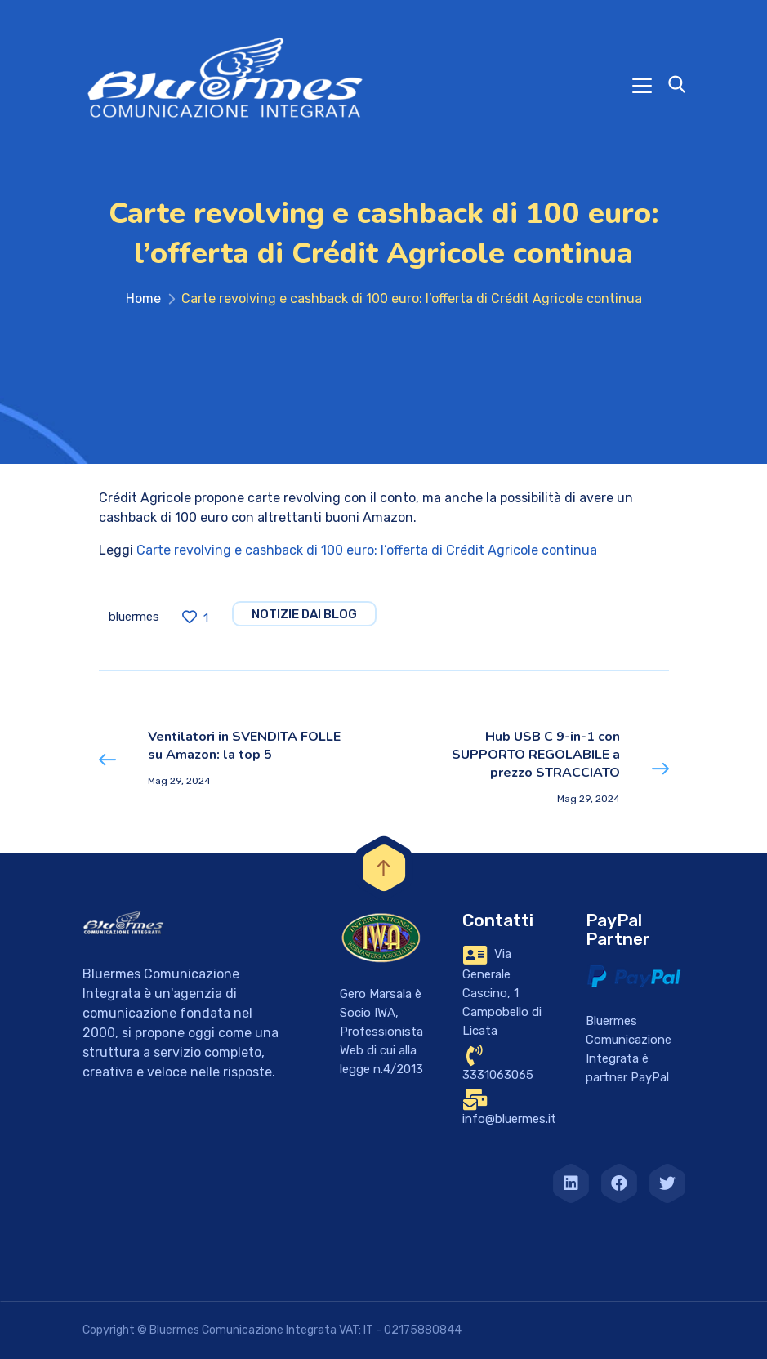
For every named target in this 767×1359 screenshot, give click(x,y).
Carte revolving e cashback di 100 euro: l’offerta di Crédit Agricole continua (366, 550)
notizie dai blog (304, 614)
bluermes (134, 616)
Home (143, 298)
